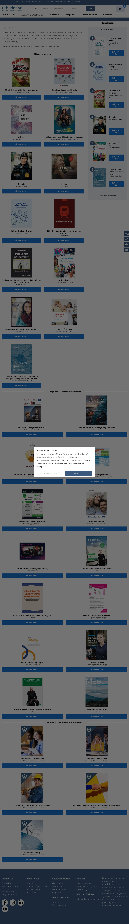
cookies (52, 454)
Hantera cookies (50, 473)
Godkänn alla (78, 473)
